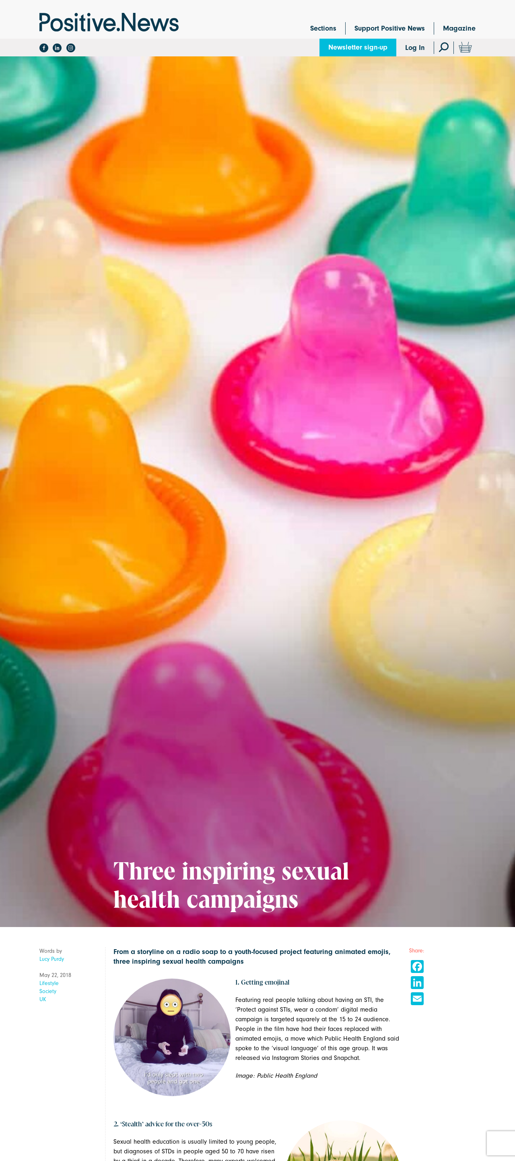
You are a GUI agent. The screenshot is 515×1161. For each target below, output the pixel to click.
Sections (323, 28)
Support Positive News (389, 28)
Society (47, 991)
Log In (415, 47)
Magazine (459, 28)
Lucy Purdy (51, 959)
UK (42, 999)
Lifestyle (49, 983)
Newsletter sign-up (357, 47)
